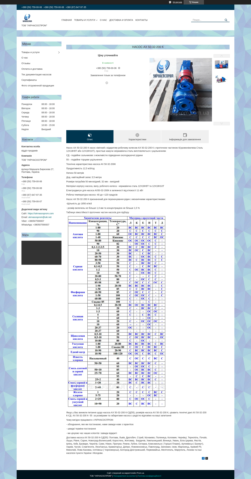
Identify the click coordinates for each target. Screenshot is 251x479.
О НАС (103, 20)
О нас (24, 57)
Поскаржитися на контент (124, 476)
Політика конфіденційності (149, 476)
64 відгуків (177, 2)
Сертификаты (29, 80)
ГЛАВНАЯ (66, 20)
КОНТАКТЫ (141, 20)
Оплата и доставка (31, 68)
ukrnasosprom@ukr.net (40, 217)
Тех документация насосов (36, 74)
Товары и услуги (30, 52)
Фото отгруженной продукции (37, 85)
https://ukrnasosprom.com (41, 213)
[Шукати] (226, 20)
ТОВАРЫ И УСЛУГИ (84, 20)
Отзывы (25, 63)
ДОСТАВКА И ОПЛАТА (121, 20)
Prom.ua (140, 473)
